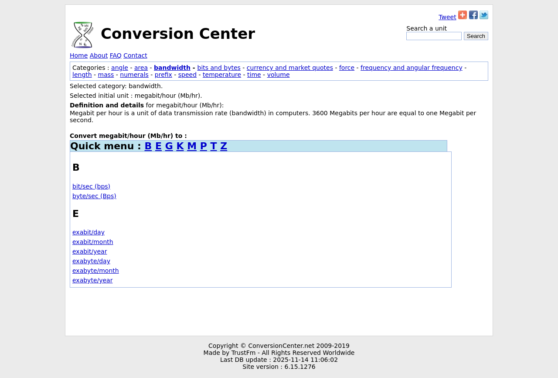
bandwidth (172, 67)
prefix (163, 74)
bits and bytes (219, 67)
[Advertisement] (279, 311)
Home (79, 55)
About (99, 55)
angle (119, 67)
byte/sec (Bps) (94, 195)
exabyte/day (91, 261)
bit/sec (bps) (91, 186)
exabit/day (88, 232)
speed (187, 74)
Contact (135, 55)
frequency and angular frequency (412, 67)
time (254, 74)
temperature (222, 74)
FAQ (116, 55)
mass (106, 74)
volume (278, 74)
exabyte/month (95, 270)
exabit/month (92, 241)
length (82, 74)
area (141, 67)
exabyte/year (92, 280)
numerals (134, 74)
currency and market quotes (290, 67)
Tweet (447, 17)
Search (476, 36)
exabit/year (89, 251)
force (346, 67)
